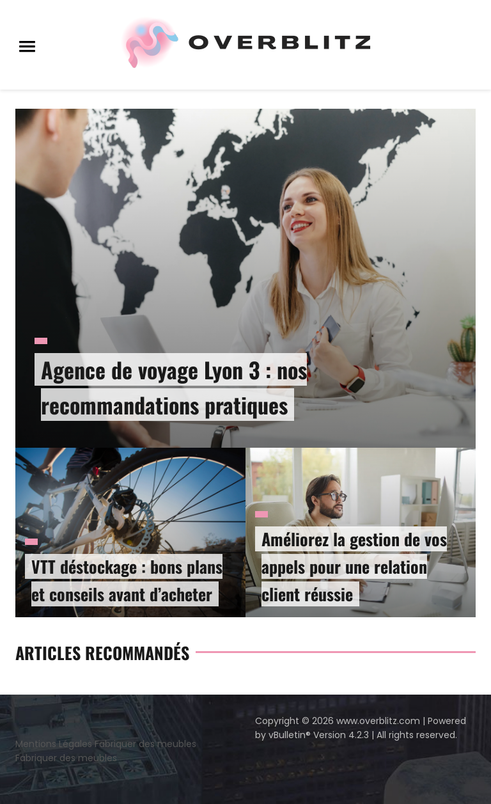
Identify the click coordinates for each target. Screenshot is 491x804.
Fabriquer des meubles (145, 743)
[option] (245, 363)
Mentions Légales (53, 743)
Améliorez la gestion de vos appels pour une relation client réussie (354, 566)
